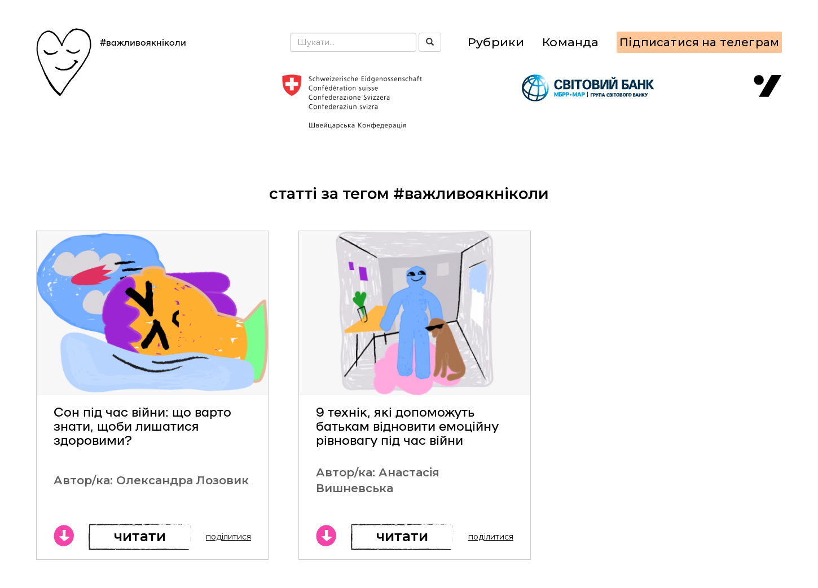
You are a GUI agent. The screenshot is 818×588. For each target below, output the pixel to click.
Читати (140, 536)
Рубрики (496, 42)
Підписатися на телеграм (699, 42)
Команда (570, 42)
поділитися (228, 537)
